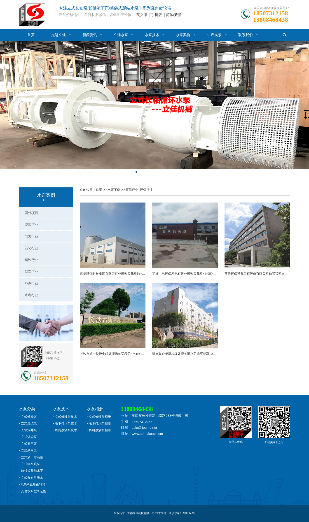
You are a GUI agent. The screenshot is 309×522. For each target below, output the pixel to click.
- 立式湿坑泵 (28, 423)
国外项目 (31, 213)
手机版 (156, 15)
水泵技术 (152, 35)
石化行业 (31, 248)
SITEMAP (189, 513)
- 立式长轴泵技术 (65, 416)
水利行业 (31, 295)
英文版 (141, 15)
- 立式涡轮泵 (28, 437)
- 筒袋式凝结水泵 (31, 471)
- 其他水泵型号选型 (32, 491)
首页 (31, 35)
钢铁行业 (31, 260)
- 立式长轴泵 (28, 416)
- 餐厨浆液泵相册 (99, 430)
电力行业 (31, 236)
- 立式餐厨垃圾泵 (31, 477)
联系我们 (245, 35)
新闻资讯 (89, 35)
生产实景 (214, 35)
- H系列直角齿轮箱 (32, 484)
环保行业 (31, 283)
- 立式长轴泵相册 (99, 416)
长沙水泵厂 (176, 513)
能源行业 (31, 224)
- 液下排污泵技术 (65, 423)
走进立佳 (58, 35)
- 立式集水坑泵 (29, 464)
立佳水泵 (121, 35)
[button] (136, 172)
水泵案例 (183, 35)
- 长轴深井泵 (28, 430)
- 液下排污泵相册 (99, 423)
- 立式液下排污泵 (31, 457)
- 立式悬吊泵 (28, 450)
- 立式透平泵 (28, 443)
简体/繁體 (173, 15)
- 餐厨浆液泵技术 (65, 430)
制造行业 (31, 271)
